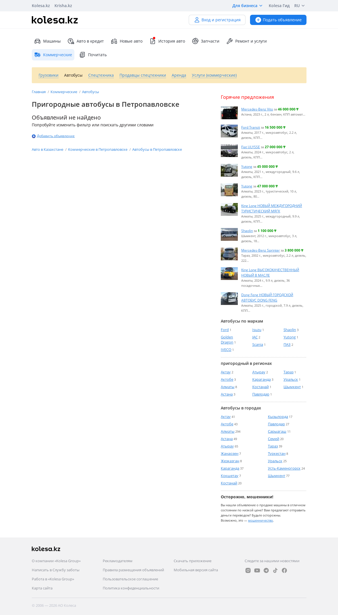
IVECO (226, 349)
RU (300, 5)
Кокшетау (229, 475)
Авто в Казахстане (48, 149)
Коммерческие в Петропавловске (98, 149)
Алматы (227, 386)
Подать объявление (278, 19)
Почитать (93, 54)
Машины (47, 41)
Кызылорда (278, 416)
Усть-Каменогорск (284, 468)
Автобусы (90, 91)
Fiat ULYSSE (250, 147)
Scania (257, 344)
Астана (227, 394)
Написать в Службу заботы (55, 569)
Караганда (261, 379)
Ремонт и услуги (246, 41)
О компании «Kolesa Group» (56, 560)
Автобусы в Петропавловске (157, 149)
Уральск (291, 379)
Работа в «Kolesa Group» (53, 578)
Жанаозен (229, 453)
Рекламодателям (118, 560)
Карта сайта (42, 588)
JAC (255, 337)
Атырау (258, 372)
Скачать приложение (192, 560)
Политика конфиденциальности (131, 588)
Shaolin (247, 230)
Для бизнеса (248, 5)
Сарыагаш (277, 431)
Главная (39, 91)
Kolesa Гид (279, 5)
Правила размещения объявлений (133, 569)
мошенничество (260, 520)
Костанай (260, 386)
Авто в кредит (86, 41)
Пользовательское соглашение (130, 578)
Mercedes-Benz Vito (257, 109)
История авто (167, 41)
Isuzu (256, 329)
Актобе (227, 379)
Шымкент (292, 386)
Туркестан (276, 453)
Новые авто (126, 41)
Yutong (246, 166)
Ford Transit (250, 127)
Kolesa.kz (41, 5)
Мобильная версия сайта (196, 569)
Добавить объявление (56, 135)
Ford (225, 329)
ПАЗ (287, 344)
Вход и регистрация (217, 19)
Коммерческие (64, 91)
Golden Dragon (227, 339)
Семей (273, 438)
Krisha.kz (63, 5)
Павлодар (260, 394)
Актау (226, 372)
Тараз (288, 372)
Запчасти (205, 41)
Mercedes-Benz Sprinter (260, 250)
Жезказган (230, 460)
